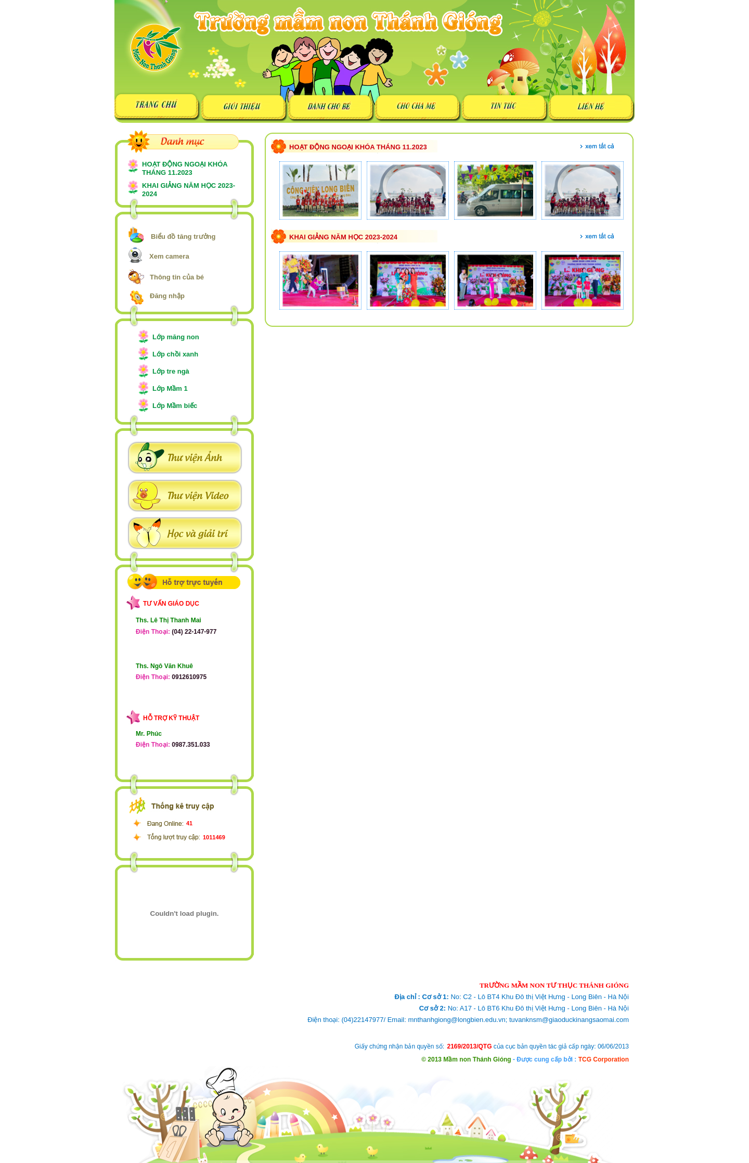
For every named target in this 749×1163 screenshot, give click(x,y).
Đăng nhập (167, 296)
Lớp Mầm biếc (174, 406)
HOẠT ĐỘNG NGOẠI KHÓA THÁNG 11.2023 (184, 168)
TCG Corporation (603, 1059)
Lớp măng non (175, 337)
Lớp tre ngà (170, 371)
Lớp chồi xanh (175, 354)
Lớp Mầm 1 (170, 388)
